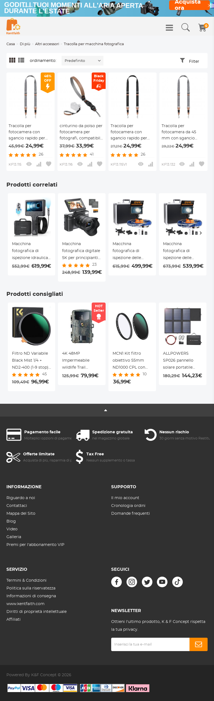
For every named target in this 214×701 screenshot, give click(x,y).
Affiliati (13, 620)
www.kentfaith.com (25, 604)
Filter (194, 62)
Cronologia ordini (128, 506)
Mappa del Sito (20, 514)
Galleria (13, 537)
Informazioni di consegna (31, 596)
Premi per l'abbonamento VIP (35, 545)
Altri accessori (47, 44)
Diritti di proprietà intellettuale (36, 612)
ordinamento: (43, 61)
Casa (10, 44)
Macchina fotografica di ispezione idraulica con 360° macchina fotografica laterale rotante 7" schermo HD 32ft (31, 252)
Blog (11, 521)
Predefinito (75, 61)
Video (12, 529)
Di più (25, 44)
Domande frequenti (130, 514)
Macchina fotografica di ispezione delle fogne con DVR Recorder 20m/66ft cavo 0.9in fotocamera (131, 252)
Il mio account (125, 498)
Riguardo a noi (20, 498)
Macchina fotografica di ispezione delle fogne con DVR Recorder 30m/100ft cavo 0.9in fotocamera (182, 252)
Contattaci (16, 506)
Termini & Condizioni (26, 580)
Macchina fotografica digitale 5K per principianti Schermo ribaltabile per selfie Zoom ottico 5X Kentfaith (81, 252)
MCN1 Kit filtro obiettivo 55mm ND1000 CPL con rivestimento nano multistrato (131, 361)
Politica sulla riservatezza (30, 588)
